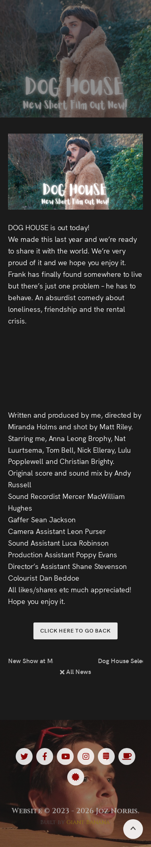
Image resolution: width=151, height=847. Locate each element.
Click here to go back (75, 630)
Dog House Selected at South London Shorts (120, 660)
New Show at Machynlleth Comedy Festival (30, 660)
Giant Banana (88, 822)
